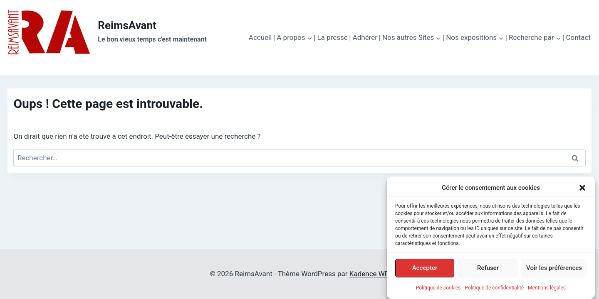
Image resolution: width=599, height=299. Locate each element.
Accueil (260, 37)
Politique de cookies (438, 289)
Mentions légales (547, 289)
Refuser (488, 268)
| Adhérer (363, 37)
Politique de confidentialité (494, 289)
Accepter (424, 268)
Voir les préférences (554, 268)
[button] (582, 188)
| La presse (331, 37)
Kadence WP (369, 274)
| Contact (576, 37)
